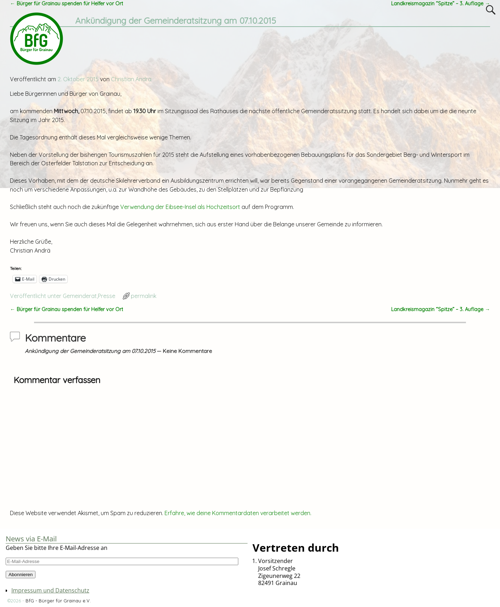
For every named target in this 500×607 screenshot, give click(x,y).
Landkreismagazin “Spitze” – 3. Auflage (440, 3)
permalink (143, 295)
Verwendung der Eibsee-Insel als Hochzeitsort (180, 206)
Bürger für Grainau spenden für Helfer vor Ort (66, 3)
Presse (106, 295)
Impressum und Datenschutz (50, 590)
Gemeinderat (80, 295)
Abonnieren (21, 574)
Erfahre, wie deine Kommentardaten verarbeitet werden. (238, 513)
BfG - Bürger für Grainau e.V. (58, 600)
